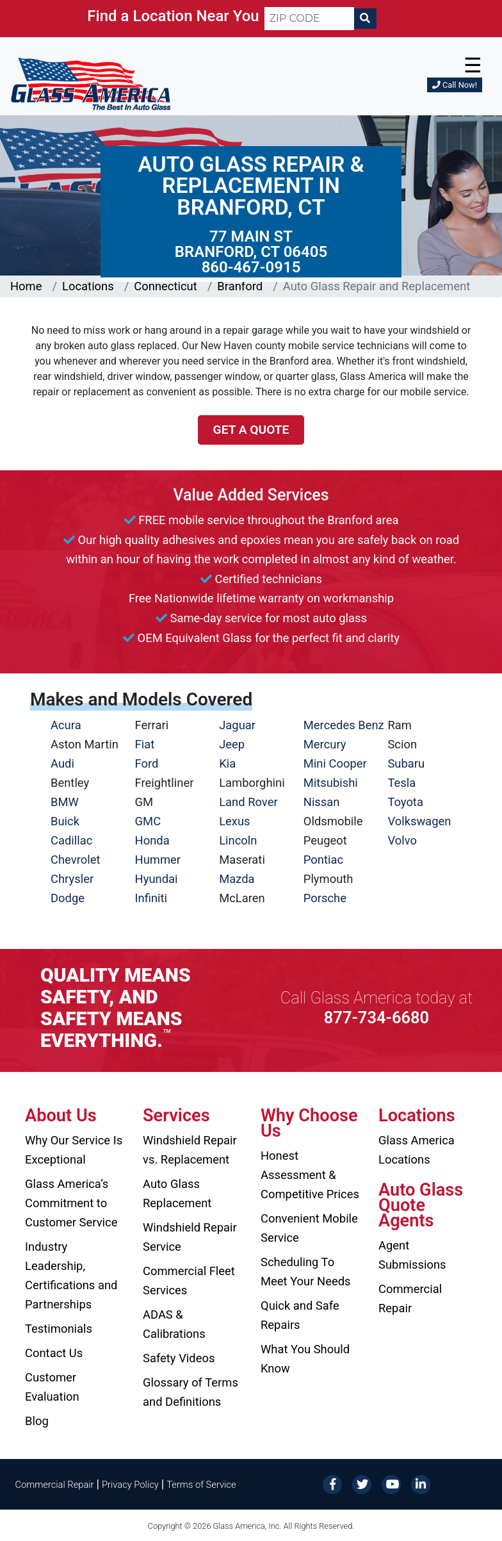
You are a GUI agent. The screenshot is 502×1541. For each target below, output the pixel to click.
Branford (240, 286)
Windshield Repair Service (190, 1237)
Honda (152, 840)
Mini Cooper (335, 763)
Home (26, 286)
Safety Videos (179, 1358)
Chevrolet (75, 859)
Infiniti (151, 898)
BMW (65, 802)
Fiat (145, 744)
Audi (62, 763)
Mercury (325, 744)
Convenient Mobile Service (309, 1228)
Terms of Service (201, 1484)
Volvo (402, 840)
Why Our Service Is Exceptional (73, 1149)
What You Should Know (305, 1358)
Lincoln (238, 840)
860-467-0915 (251, 267)
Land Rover (248, 802)
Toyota (405, 802)
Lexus (234, 821)
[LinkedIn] (420, 1483)
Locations (88, 286)
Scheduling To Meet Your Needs (306, 1271)
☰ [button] (473, 65)
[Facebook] (332, 1483)
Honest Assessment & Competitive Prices (310, 1175)
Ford (147, 763)
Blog (37, 1421)
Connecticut (165, 286)
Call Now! (454, 85)
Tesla (401, 782)
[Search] (364, 18)
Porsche (325, 898)
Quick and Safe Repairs (300, 1315)
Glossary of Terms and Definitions (190, 1392)
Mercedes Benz (344, 725)
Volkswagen (419, 821)
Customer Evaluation (52, 1387)
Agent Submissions (412, 1255)
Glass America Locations (416, 1149)
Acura (66, 725)
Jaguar (237, 725)
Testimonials (58, 1328)
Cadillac (71, 840)
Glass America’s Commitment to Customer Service (71, 1203)
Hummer (158, 859)
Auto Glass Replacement (177, 1193)
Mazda (236, 879)
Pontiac (323, 859)
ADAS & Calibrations (174, 1324)
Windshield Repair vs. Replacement (190, 1149)
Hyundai (156, 879)
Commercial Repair (410, 1298)
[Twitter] (361, 1483)
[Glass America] (90, 83)
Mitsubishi (331, 782)
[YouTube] (391, 1483)
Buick (65, 821)
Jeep (232, 744)
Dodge (68, 898)
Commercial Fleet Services (189, 1280)
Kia (227, 763)
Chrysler (72, 879)
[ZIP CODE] (309, 18)
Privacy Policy (130, 1484)
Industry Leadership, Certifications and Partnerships (71, 1275)
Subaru (406, 763)
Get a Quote (251, 429)
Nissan (322, 802)
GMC (148, 821)
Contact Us (54, 1353)
